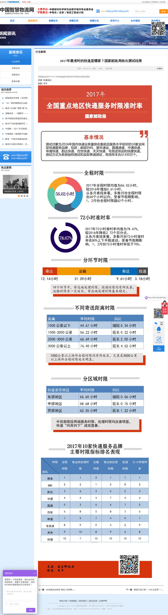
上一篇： (63, 590)
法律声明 (103, 601)
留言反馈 (93, 601)
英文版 (162, 2)
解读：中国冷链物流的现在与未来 (17, 139)
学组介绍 (63, 601)
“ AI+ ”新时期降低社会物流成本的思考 (17, 103)
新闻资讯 (153, 43)
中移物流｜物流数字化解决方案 (17, 134)
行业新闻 (164, 43)
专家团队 (73, 601)
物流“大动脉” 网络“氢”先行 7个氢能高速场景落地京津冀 (17, 108)
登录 (24, 2)
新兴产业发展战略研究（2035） (17, 124)
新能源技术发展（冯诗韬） (17, 98)
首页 (12, 21)
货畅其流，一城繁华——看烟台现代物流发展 (17, 113)
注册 (28, 2)
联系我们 (83, 601)
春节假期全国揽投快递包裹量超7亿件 (17, 118)
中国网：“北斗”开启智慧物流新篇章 (17, 129)
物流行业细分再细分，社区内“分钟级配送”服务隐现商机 (17, 144)
